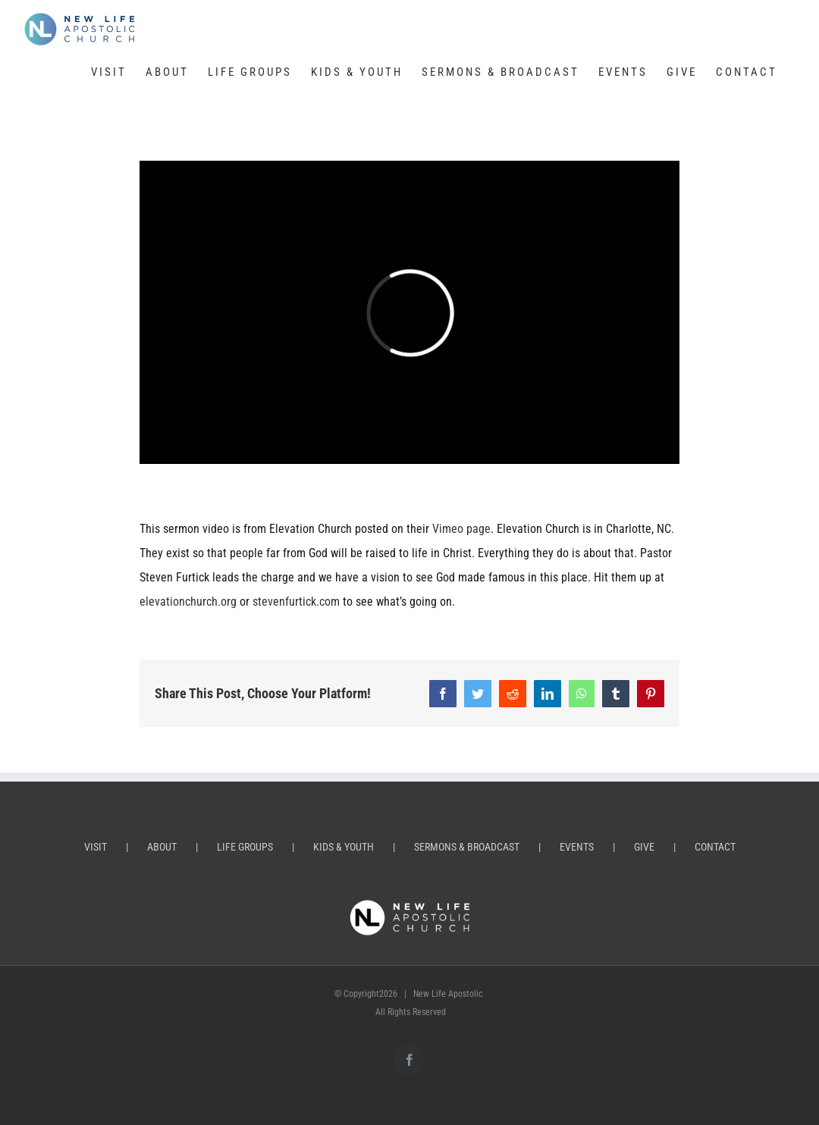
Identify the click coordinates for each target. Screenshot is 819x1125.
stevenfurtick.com (296, 601)
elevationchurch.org (188, 601)
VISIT (95, 847)
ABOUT (162, 847)
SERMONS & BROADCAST (466, 847)
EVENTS (577, 847)
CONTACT (715, 847)
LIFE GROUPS (245, 847)
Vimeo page (461, 529)
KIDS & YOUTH (343, 847)
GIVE (644, 847)
